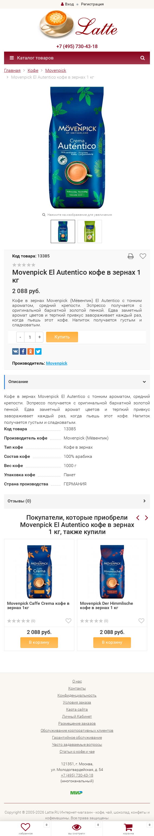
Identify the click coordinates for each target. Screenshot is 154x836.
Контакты (77, 688)
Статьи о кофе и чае (77, 751)
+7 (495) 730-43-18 (77, 46)
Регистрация (92, 4)
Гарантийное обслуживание (77, 737)
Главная (12, 70)
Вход (67, 4)
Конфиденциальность (77, 695)
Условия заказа (77, 702)
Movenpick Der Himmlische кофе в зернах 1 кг (106, 605)
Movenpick (55, 70)
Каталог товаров (32, 58)
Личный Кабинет (77, 716)
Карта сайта (77, 709)
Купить (62, 337)
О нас (77, 681)
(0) (21, 621)
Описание (18, 381)
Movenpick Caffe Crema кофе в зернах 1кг (38, 605)
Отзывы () (19, 500)
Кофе (33, 70)
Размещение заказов (77, 723)
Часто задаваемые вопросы (77, 744)
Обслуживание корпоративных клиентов (77, 730)
